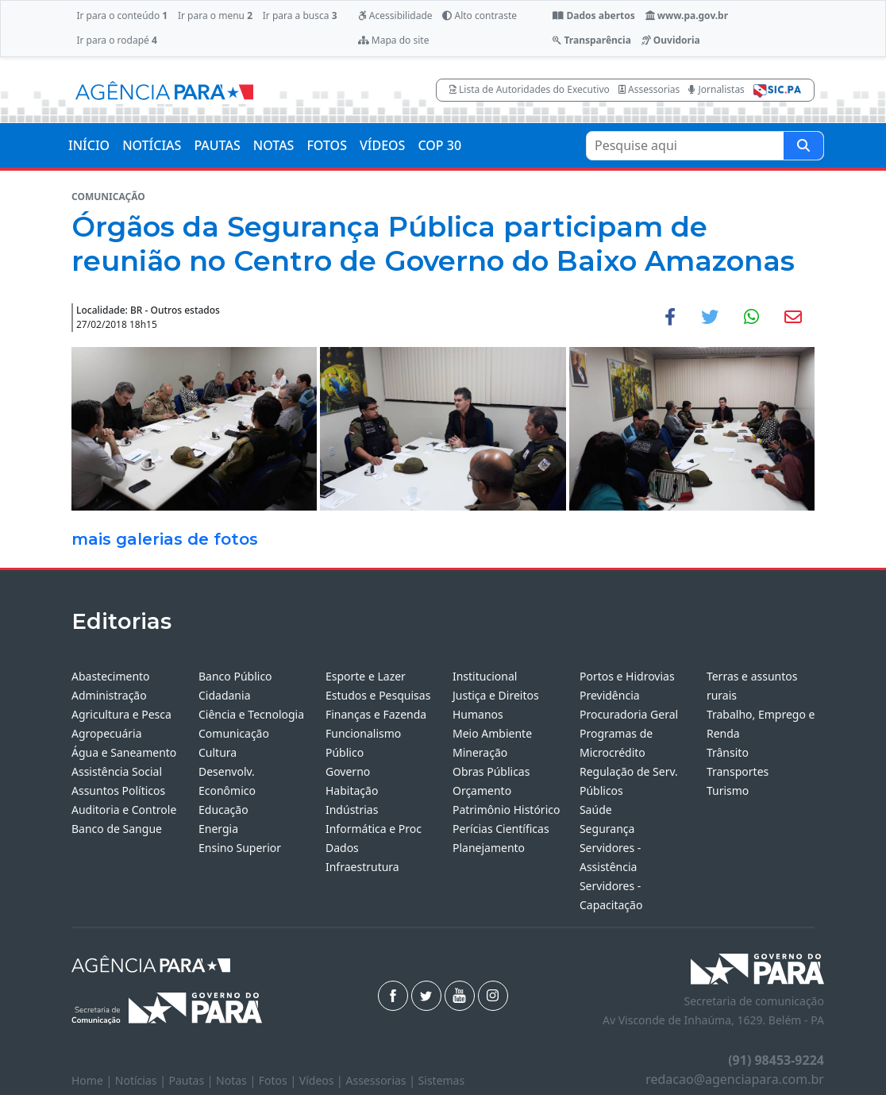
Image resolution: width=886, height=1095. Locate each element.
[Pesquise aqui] (803, 146)
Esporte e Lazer (366, 676)
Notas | (237, 1080)
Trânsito (728, 752)
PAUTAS (217, 145)
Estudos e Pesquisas (378, 695)
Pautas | (193, 1080)
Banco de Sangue (116, 828)
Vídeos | (322, 1080)
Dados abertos (593, 15)
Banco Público (235, 676)
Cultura (217, 752)
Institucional (485, 676)
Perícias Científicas (501, 828)
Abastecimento (110, 676)
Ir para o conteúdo (122, 15)
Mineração (480, 752)
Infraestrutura (362, 866)
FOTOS (326, 145)
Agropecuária (106, 733)
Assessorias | (381, 1080)
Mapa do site (394, 40)
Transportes (738, 771)
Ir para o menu (215, 15)
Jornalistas (716, 89)
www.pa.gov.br (687, 15)
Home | (93, 1080)
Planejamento (489, 847)
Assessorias (649, 89)
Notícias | (142, 1080)
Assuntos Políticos (118, 790)
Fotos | (279, 1080)
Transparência (591, 40)
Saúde (596, 809)
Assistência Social (116, 771)
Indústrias (352, 809)
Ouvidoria (670, 40)
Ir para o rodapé (116, 40)
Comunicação (233, 733)
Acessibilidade (395, 15)
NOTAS (274, 145)
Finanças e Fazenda (376, 714)
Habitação (352, 790)
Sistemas (441, 1080)
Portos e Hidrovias (627, 676)
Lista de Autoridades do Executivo (529, 89)
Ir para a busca (300, 15)
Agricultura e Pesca (121, 714)
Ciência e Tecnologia (251, 714)
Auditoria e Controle (123, 809)
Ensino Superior (239, 847)
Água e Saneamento (123, 752)
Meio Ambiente (492, 733)
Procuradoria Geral (629, 714)
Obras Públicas (491, 771)
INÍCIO (89, 145)
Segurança (607, 828)
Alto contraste (479, 15)
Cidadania (224, 695)
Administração (109, 695)
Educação (223, 809)
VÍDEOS (382, 145)
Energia (218, 828)
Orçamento (482, 790)
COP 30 (439, 145)
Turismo (728, 790)
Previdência (610, 695)
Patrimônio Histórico (506, 809)
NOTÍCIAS (151, 145)
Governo (348, 771)
